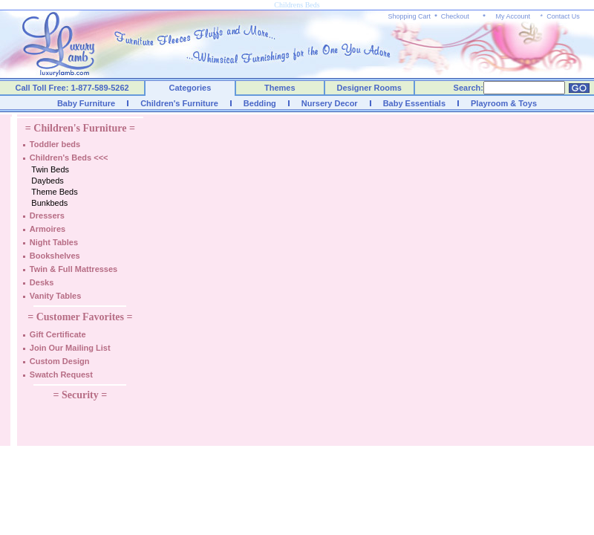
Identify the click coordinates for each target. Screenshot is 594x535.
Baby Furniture (86, 103)
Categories (190, 87)
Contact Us (563, 16)
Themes (280, 87)
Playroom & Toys (504, 103)
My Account (512, 16)
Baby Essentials (414, 103)
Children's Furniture (179, 103)
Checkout (455, 16)
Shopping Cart (409, 16)
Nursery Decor (329, 103)
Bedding (260, 103)
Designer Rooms (368, 87)
